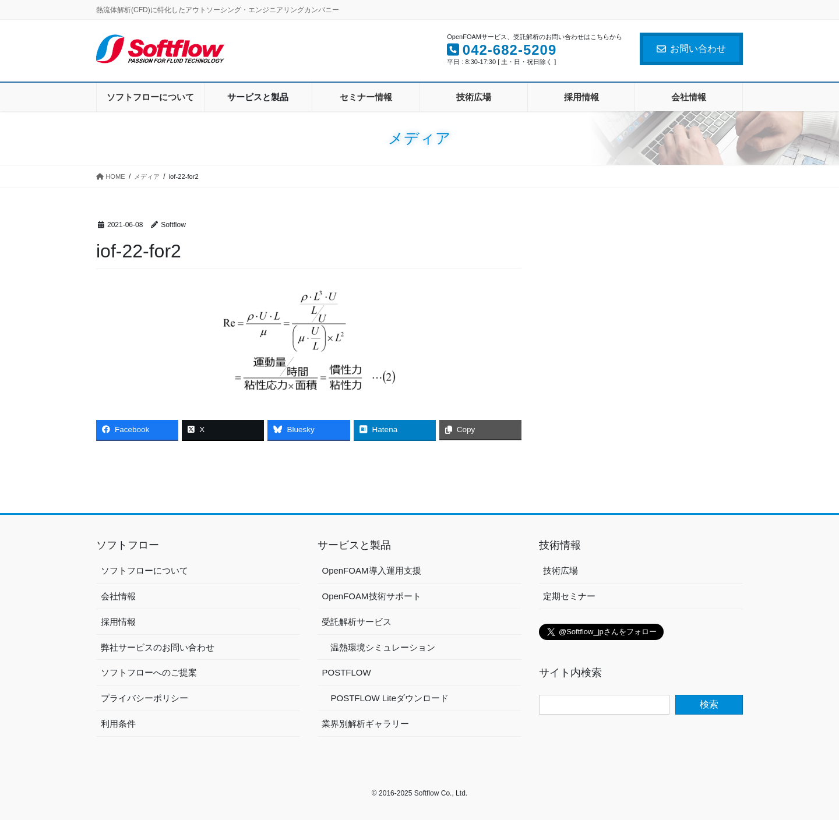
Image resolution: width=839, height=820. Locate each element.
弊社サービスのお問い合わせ (157, 647)
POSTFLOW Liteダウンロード (389, 698)
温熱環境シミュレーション (382, 647)
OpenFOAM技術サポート (371, 596)
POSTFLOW (346, 672)
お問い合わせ (691, 49)
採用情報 (118, 622)
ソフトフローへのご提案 (149, 672)
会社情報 (118, 596)
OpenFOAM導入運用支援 (371, 570)
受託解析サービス (357, 622)
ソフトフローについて (144, 570)
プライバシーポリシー (144, 698)
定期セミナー (569, 596)
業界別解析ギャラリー (365, 724)
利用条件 (118, 724)
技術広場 (560, 570)
